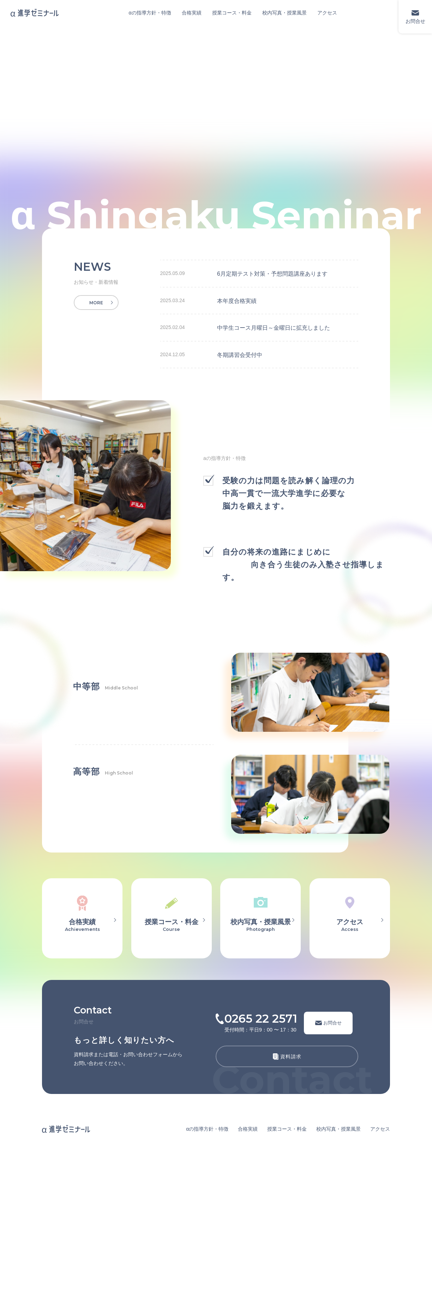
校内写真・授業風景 (284, 13)
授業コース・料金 (232, 13)
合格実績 (192, 13)
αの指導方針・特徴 (150, 13)
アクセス (327, 13)
